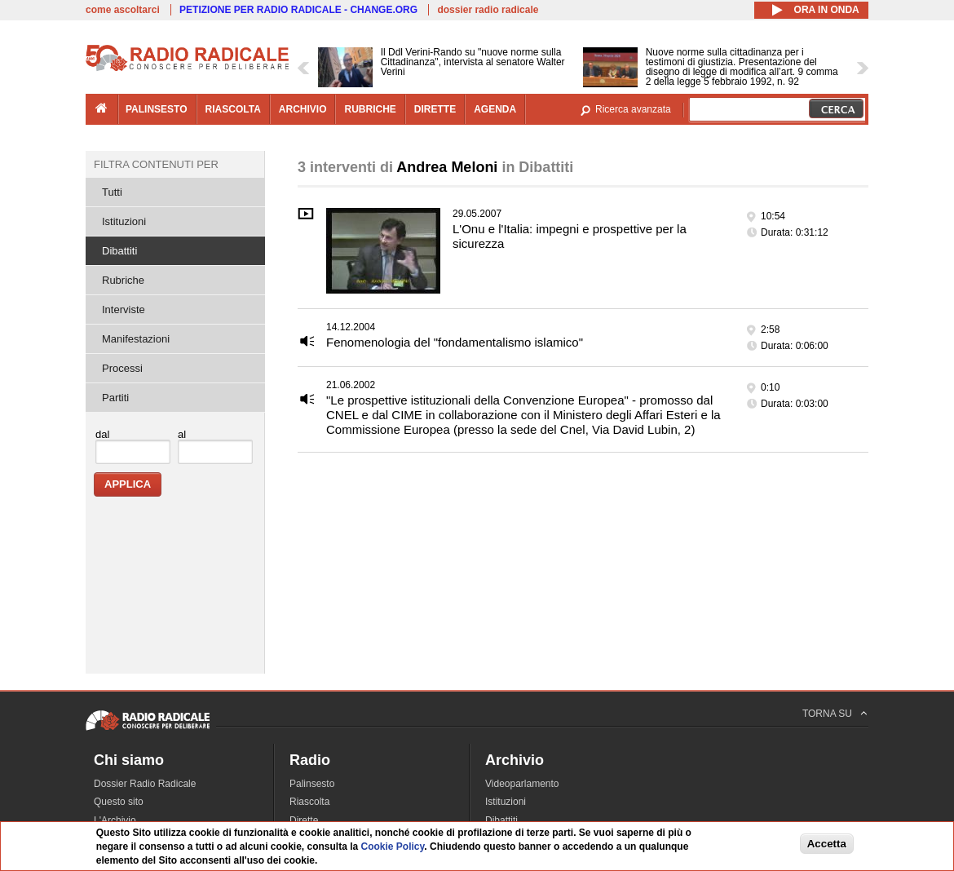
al (182, 434)
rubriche (369, 109)
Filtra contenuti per (156, 164)
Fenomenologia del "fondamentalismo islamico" (454, 342)
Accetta (826, 844)
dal (102, 434)
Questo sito (119, 801)
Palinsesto (311, 783)
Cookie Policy (393, 846)
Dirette (303, 820)
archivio (303, 109)
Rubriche (123, 280)
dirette (435, 109)
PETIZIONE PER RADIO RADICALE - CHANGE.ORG (298, 9)
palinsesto (157, 109)
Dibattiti (119, 251)
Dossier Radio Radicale (145, 783)
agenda (495, 109)
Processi (122, 368)
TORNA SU (827, 713)
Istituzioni (124, 221)
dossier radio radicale (487, 9)
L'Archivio (115, 820)
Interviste (123, 309)
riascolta (233, 109)
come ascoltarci (123, 9)
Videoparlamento (522, 783)
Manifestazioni (136, 339)
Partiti (115, 397)
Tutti (112, 192)
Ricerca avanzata (633, 109)
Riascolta (309, 801)
